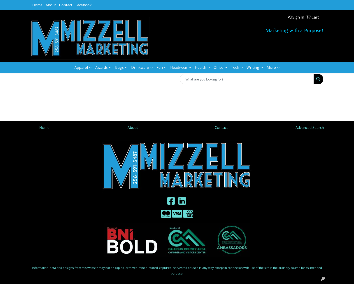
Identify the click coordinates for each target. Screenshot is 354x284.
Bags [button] (119, 67)
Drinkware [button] (140, 67)
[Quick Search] (247, 79)
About (51, 4)
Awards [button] (101, 67)
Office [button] (218, 67)
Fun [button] (159, 67)
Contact (65, 4)
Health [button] (200, 67)
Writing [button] (253, 67)
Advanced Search (310, 127)
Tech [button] (235, 67)
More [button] (271, 67)
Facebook (83, 4)
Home (37, 4)
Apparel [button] (81, 67)
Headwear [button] (178, 67)
